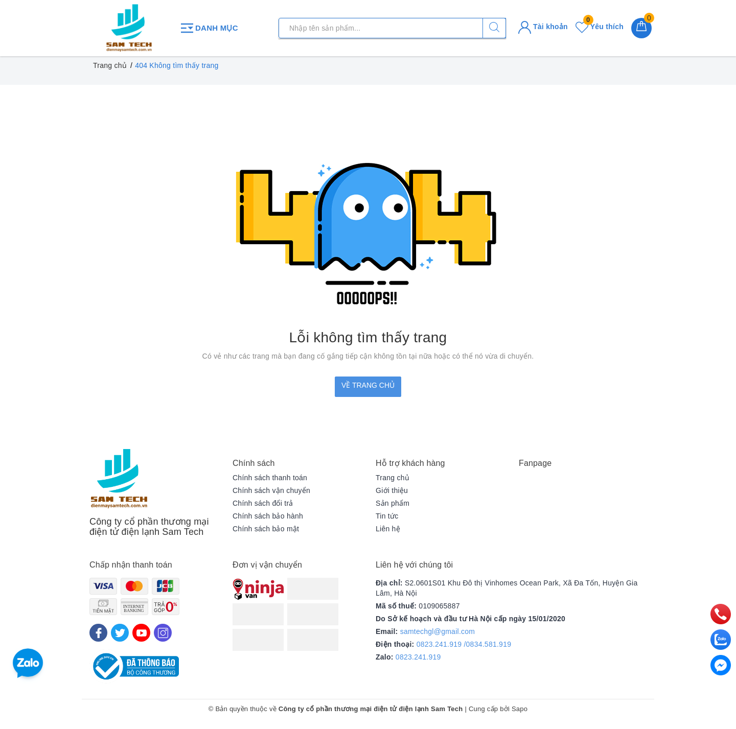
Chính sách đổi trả (263, 503)
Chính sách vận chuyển (271, 490)
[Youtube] (141, 633)
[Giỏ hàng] (641, 28)
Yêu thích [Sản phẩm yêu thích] (600, 26)
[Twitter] (120, 633)
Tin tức (387, 516)
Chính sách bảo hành (268, 516)
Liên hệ (388, 529)
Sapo (519, 709)
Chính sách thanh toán (270, 478)
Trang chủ (392, 478)
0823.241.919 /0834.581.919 (464, 644)
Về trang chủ (368, 385)
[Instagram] (163, 633)
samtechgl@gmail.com (437, 631)
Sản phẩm (392, 503)
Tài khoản (543, 26)
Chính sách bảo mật (266, 529)
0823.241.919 (418, 657)
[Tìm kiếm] (494, 28)
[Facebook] (98, 633)
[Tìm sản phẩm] (392, 28)
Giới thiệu (392, 490)
